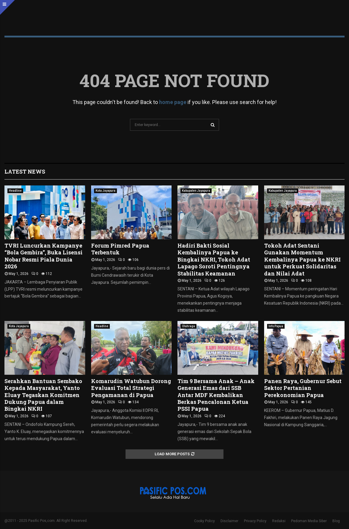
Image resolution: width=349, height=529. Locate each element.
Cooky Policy (204, 521)
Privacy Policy (255, 521)
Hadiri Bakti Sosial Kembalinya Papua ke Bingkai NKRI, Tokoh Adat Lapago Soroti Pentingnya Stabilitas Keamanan (213, 259)
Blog (336, 521)
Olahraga (188, 326)
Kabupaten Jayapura (196, 190)
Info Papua (276, 326)
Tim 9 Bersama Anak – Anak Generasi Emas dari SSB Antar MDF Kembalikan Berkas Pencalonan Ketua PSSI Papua (216, 395)
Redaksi (278, 521)
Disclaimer (229, 521)
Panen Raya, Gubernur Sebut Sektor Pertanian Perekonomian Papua (303, 388)
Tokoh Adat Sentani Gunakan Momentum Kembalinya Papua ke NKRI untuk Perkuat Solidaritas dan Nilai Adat (302, 259)
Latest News (24, 171)
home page (172, 102)
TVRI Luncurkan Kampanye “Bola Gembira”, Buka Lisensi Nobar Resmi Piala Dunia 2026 (43, 256)
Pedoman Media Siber (309, 521)
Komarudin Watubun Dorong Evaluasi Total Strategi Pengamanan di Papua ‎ (131, 388)
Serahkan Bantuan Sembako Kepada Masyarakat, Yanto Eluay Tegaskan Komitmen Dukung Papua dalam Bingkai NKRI (43, 395)
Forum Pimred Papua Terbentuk (120, 249)
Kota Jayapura (105, 190)
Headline (15, 190)
